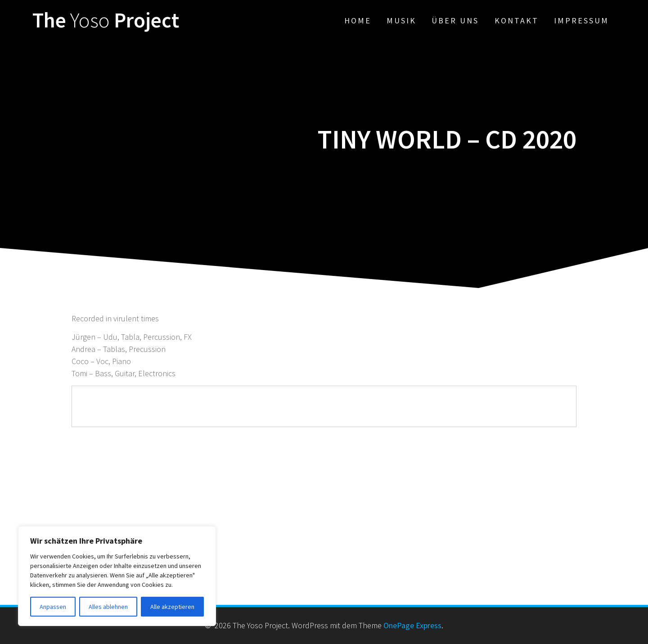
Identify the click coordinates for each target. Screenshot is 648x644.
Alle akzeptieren (172, 607)
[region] (117, 576)
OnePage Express (412, 625)
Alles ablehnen (108, 607)
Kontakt (517, 20)
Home (357, 20)
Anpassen (53, 607)
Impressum (581, 20)
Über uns (455, 20)
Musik (401, 20)
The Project (105, 20)
